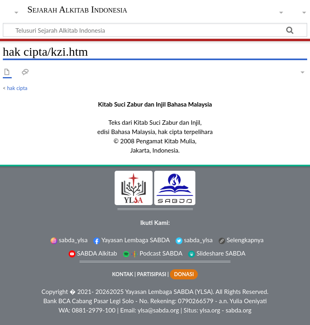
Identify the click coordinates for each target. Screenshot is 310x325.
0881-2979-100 (93, 310)
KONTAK (122, 274)
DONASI (184, 274)
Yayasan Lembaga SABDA (131, 239)
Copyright (55, 291)
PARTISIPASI (151, 274)
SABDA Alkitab (93, 253)
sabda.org (238, 310)
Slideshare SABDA (216, 253)
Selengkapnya (241, 239)
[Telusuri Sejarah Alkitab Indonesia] (155, 29)
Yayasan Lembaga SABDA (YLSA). (169, 291)
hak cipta (17, 88)
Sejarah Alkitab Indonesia (77, 9)
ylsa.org (209, 310)
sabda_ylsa (69, 239)
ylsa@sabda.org (158, 310)
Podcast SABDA (152, 253)
